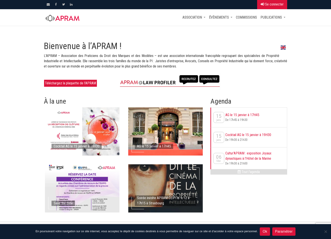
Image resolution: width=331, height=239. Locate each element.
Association (192, 17)
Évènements (219, 17)
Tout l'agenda (249, 172)
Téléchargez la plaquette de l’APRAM (70, 83)
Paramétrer (284, 231)
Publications (271, 17)
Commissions (246, 17)
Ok (265, 231)
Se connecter (272, 4)
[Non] (325, 231)
